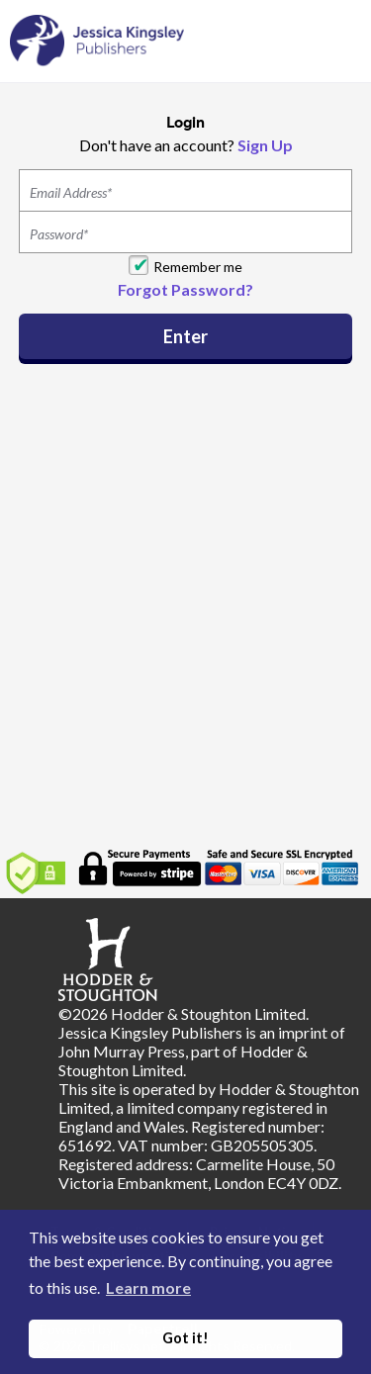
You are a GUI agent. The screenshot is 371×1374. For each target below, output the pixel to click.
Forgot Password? (185, 289)
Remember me (197, 266)
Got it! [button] (185, 1337)
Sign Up (265, 145)
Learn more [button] (148, 1287)
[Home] (97, 39)
